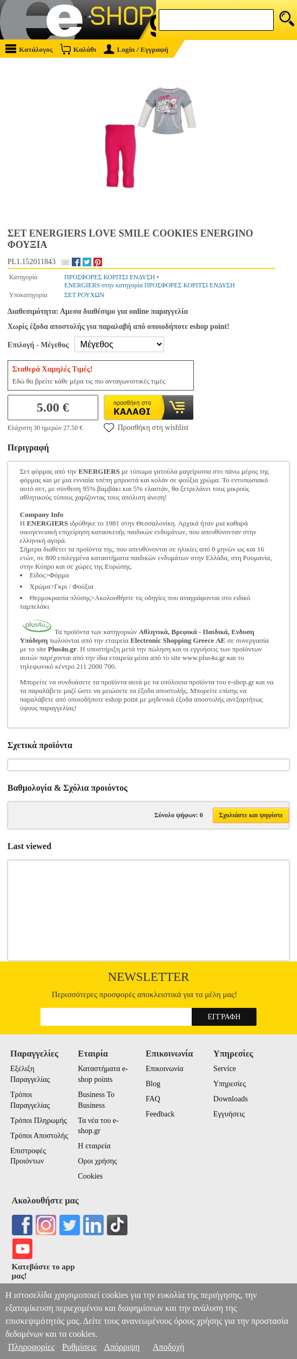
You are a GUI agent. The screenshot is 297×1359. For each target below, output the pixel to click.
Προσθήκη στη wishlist (146, 427)
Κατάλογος (29, 49)
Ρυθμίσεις (79, 1346)
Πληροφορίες (31, 1346)
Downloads (230, 1099)
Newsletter (149, 977)
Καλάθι (78, 49)
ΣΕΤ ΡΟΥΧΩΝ (84, 295)
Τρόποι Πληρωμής (38, 1120)
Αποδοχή (169, 1346)
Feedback (160, 1114)
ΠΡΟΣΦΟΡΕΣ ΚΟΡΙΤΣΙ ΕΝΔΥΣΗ (109, 277)
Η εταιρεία (94, 1146)
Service (224, 1069)
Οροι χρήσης (97, 1161)
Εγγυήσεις (229, 1114)
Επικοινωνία (165, 1069)
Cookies (90, 1176)
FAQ (153, 1099)
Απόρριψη (121, 1346)
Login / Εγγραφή (136, 49)
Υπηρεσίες (229, 1084)
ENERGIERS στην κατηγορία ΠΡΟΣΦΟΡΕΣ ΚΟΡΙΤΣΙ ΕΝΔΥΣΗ (149, 285)
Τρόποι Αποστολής (39, 1136)
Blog (153, 1084)
